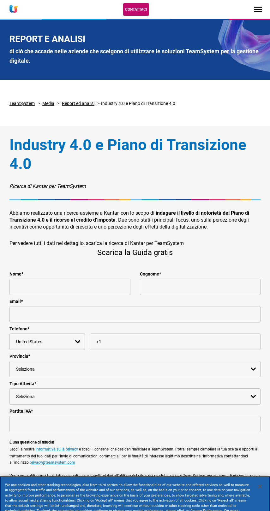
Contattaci (136, 9)
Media (48, 103)
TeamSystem (22, 103)
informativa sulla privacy (57, 449)
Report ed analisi (78, 103)
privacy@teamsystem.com (52, 462)
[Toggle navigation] (258, 9)
